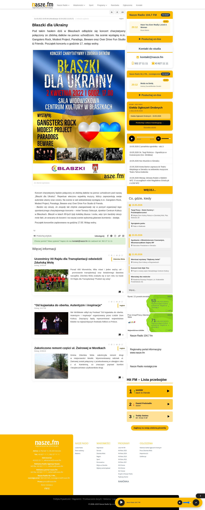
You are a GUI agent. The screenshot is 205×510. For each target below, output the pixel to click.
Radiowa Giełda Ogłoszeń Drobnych (150, 448)
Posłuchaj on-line (150, 39)
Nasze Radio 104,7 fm (141, 335)
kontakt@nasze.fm (80, 241)
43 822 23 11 (38, 460)
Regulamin (76, 499)
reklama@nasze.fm (55, 466)
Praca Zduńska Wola (146, 450)
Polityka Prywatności (62, 499)
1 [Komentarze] (120, 291)
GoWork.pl (143, 456)
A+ (123, 12)
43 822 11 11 (42, 466)
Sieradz (99, 450)
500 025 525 (45, 478)
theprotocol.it (144, 453)
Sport (91, 5)
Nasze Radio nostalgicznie (143, 366)
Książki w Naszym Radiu (125, 474)
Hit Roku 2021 (122, 462)
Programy (102, 5)
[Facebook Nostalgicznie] (46, 488)
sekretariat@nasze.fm (52, 460)
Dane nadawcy (47, 485)
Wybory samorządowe (103, 468)
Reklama (77, 453)
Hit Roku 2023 (122, 456)
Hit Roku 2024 (122, 453)
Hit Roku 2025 (122, 450)
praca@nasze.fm (49, 481)
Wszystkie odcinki (150, 127)
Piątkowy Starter (123, 477)
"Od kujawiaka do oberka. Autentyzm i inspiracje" (68, 305)
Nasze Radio (63, 5)
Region (99, 456)
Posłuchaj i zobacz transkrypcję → (150, 123)
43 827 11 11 (161, 63)
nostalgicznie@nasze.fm (60, 478)
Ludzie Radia (79, 448)
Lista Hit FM (121, 448)
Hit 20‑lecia (121, 468)
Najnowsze (100, 448)
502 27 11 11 (141, 63)
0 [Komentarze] (120, 334)
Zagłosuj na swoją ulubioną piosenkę (150, 428)
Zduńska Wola (101, 453)
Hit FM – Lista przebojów (147, 380)
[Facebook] (45, 488)
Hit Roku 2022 (122, 459)
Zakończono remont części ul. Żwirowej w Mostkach (70, 348)
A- (112, 12)
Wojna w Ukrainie (102, 465)
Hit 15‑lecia (121, 471)
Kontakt (139, 5)
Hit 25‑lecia (121, 465)
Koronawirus (100, 462)
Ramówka (115, 5)
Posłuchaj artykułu (43, 236)
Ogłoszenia (127, 5)
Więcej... (150, 190)
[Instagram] (48, 488)
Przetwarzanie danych (92, 499)
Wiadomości (79, 5)
